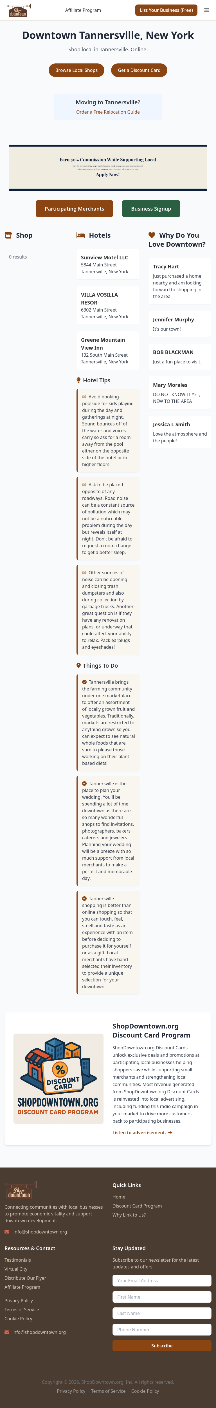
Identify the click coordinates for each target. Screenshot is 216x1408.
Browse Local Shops (76, 70)
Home (118, 1197)
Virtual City (15, 1269)
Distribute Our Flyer (25, 1278)
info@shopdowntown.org (40, 1232)
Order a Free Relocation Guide (108, 112)
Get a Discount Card (139, 70)
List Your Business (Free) (166, 10)
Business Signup (151, 208)
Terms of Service (21, 1310)
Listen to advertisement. (139, 1132)
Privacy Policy (18, 1300)
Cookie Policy (18, 1319)
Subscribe (162, 1346)
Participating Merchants (74, 208)
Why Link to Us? (129, 1215)
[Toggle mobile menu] (207, 10)
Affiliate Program (83, 10)
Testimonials (17, 1260)
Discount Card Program (137, 1206)
